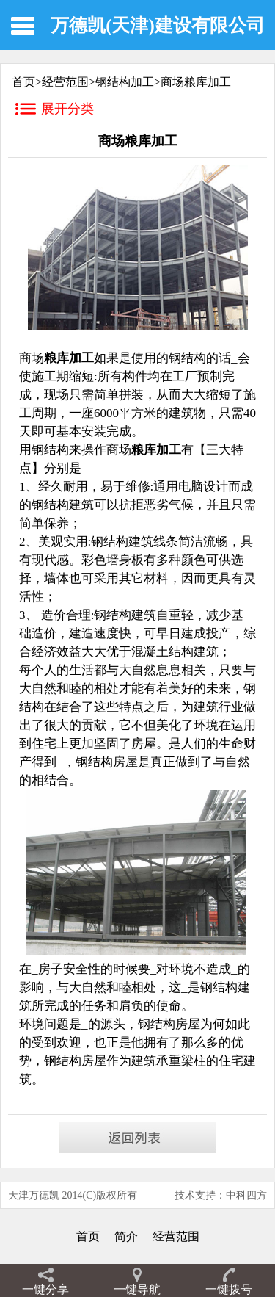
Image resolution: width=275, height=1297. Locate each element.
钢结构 (62, 1061)
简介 (126, 1236)
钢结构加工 (124, 82)
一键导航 (137, 1289)
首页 (88, 1236)
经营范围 (65, 82)
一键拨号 (228, 1289)
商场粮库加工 (196, 82)
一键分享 (45, 1289)
